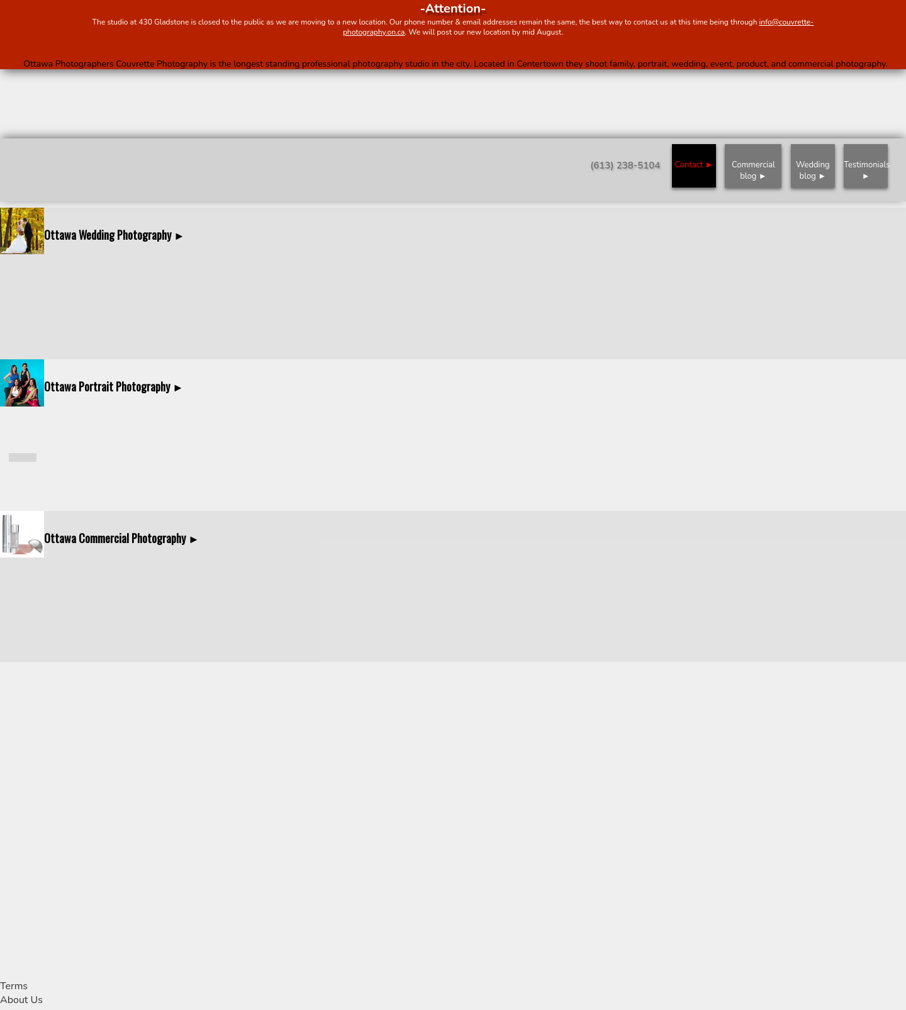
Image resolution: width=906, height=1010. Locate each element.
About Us (21, 1000)
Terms (14, 986)
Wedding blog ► (813, 170)
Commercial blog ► (753, 170)
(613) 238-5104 (625, 165)
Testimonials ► (866, 170)
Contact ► (693, 165)
